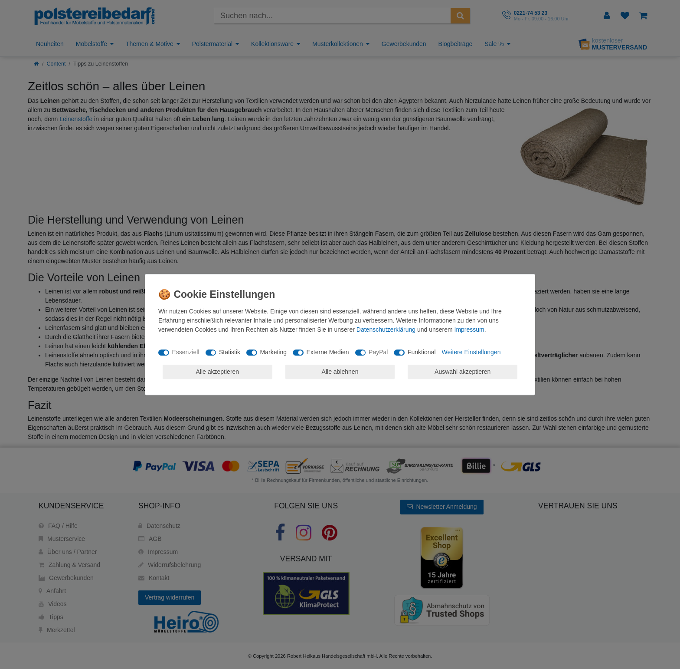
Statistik (229, 352)
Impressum (469, 329)
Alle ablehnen (340, 371)
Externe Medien (328, 352)
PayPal (378, 352)
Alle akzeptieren (217, 371)
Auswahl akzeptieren (462, 371)
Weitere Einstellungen (471, 352)
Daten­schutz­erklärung (385, 329)
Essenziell (185, 352)
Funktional (422, 352)
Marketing (273, 352)
